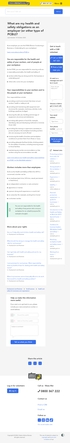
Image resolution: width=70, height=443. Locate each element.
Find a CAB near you (56, 68)
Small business (30, 289)
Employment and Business (15, 289)
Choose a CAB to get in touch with (56, 105)
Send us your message (56, 140)
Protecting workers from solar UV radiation (56, 156)
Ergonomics (54, 177)
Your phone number (56, 128)
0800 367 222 (46, 3)
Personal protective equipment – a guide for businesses (54, 197)
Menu (58, 3)
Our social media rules (45, 424)
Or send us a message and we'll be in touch (56, 80)
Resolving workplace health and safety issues (55, 242)
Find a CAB (42, 404)
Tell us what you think (23, 342)
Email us (41, 409)
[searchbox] (30, 11)
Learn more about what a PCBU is (18, 52)
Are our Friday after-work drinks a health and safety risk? (25, 232)
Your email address (53, 116)
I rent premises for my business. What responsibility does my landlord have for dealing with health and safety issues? (25, 265)
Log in (12, 391)
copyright (45, 437)
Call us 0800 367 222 (56, 59)
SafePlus (53, 185)
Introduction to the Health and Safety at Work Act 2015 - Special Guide (56, 213)
